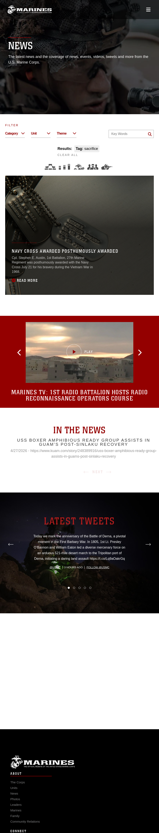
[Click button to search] (150, 134)
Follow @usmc (98, 586)
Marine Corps (79, 767)
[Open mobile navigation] (148, 9)
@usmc (55, 586)
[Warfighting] (106, 167)
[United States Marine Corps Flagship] (29, 9)
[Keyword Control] (131, 134)
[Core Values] (78, 167)
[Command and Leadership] (92, 167)
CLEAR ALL (68, 155)
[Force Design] (50, 167)
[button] (24, 352)
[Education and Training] (64, 167)
